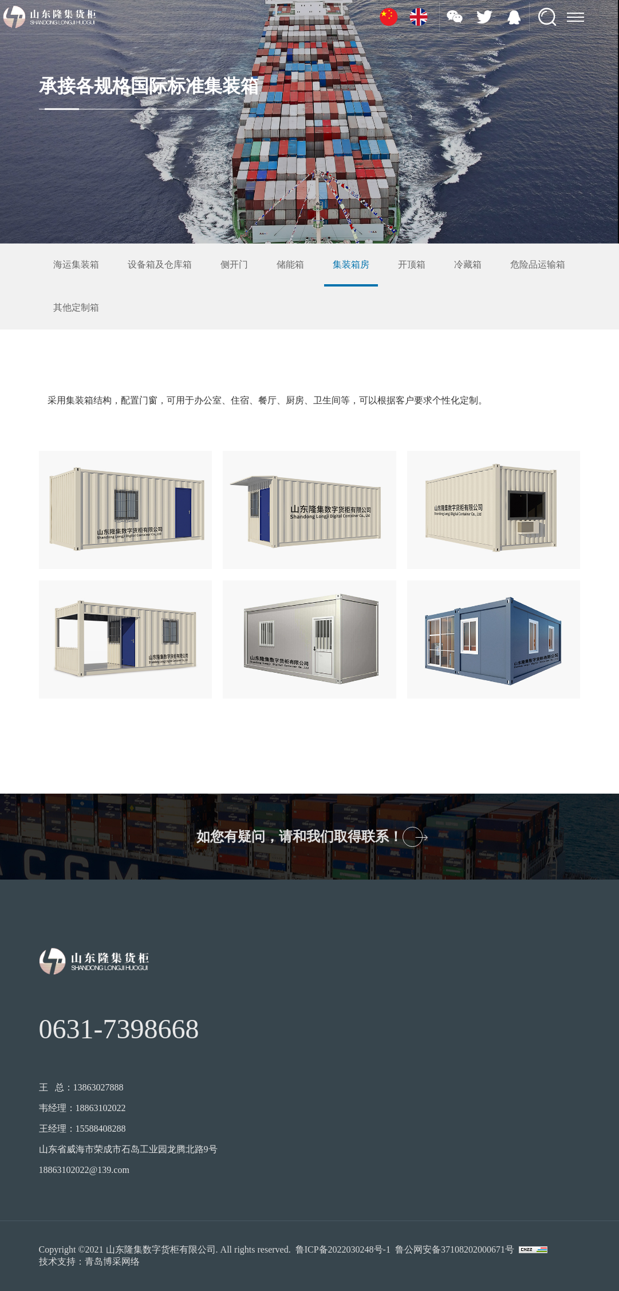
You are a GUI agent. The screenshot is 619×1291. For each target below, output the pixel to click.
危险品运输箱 (537, 264)
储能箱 (290, 264)
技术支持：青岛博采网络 (89, 1261)
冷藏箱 (468, 264)
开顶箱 (411, 264)
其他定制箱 (76, 307)
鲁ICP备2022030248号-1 (343, 1249)
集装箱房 (351, 264)
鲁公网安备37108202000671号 (454, 1249)
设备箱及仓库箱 (160, 264)
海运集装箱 (76, 264)
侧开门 (234, 264)
